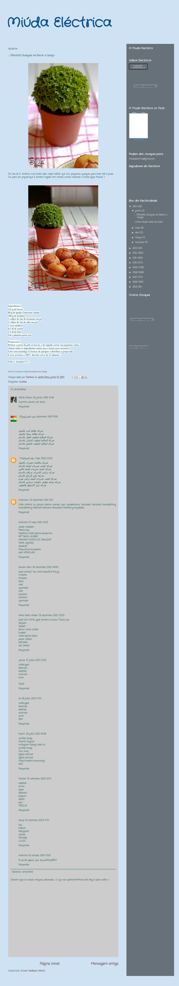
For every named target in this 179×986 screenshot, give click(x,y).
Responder (24, 407)
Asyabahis (79, 508)
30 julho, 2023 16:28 (36, 734)
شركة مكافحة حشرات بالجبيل (34, 463)
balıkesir (23, 793)
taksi (21, 581)
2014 (135, 206)
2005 (135, 287)
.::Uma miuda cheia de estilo (148, 222)
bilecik (22, 799)
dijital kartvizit (26, 754)
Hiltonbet (37, 508)
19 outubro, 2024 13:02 (40, 855)
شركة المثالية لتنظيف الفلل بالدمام (36, 437)
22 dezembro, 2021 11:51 (41, 500)
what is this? (138, 140)
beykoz (22, 828)
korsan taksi (25, 567)
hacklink (23, 594)
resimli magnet (26, 741)
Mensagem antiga (104, 963)
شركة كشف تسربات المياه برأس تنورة (38, 479)
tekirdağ (23, 838)
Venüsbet (86, 504)
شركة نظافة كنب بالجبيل (31, 431)
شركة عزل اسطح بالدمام (33, 860)
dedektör (23, 546)
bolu (20, 802)
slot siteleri (24, 645)
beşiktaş (22, 671)
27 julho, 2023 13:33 (36, 660)
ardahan (23, 783)
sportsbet (23, 588)
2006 (135, 282)
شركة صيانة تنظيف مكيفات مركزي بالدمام (40, 482)
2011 (135, 258)
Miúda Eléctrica (59, 23)
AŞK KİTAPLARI (27, 552)
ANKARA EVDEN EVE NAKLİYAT (35, 540)
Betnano (47, 508)
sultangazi (24, 665)
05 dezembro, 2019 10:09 (39, 417)
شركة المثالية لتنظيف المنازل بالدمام (36, 440)
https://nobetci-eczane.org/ (32, 761)
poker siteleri (25, 639)
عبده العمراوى (29, 417)
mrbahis (23, 575)
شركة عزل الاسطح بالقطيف (32, 485)
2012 (135, 253)
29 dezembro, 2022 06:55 (45, 567)
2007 (135, 277)
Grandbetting (109, 504)
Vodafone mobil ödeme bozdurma (35, 533)
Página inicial (49, 963)
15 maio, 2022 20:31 (38, 522)
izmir (21, 678)
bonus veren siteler (28, 629)
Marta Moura (25, 397)
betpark (22, 623)
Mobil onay (24, 530)
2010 (135, 263)
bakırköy (23, 668)
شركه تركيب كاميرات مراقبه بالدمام (37, 472)
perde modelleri (26, 527)
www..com (138, 112)
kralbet (22, 633)
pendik (22, 834)
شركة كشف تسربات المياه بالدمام (36, 466)
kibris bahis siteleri (28, 615)
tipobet (22, 626)
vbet (21, 585)
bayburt (22, 796)
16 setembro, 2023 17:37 (37, 820)
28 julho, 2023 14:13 (31, 698)
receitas (23, 382)
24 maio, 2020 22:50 (36, 458)
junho (138, 211)
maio (138, 228)
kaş (20, 825)
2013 (135, 248)
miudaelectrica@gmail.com (142, 159)
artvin (22, 786)
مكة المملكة (28, 458)
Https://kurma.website (30, 549)
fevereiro (140, 242)
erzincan (23, 674)
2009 (135, 267)
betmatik (23, 642)
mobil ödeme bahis (28, 636)
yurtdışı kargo (25, 738)
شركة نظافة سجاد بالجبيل (31, 434)
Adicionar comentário (22, 872)
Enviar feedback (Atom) (33, 971)
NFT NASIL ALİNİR (28, 536)
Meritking (68, 508)
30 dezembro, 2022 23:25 (51, 615)
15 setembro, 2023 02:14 (39, 779)
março (138, 237)
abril (137, 233)
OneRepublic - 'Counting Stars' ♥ (138, 66)
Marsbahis (57, 508)
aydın (21, 790)
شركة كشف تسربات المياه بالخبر (35, 469)
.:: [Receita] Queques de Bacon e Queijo (151, 216)
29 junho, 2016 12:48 (43, 397)
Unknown (24, 500)
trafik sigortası (26, 543)
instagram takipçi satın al (32, 745)
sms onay (24, 751)
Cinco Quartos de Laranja (37, 372)
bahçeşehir (24, 831)
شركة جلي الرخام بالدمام (31, 476)
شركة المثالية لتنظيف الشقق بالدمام (36, 444)
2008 (135, 272)
